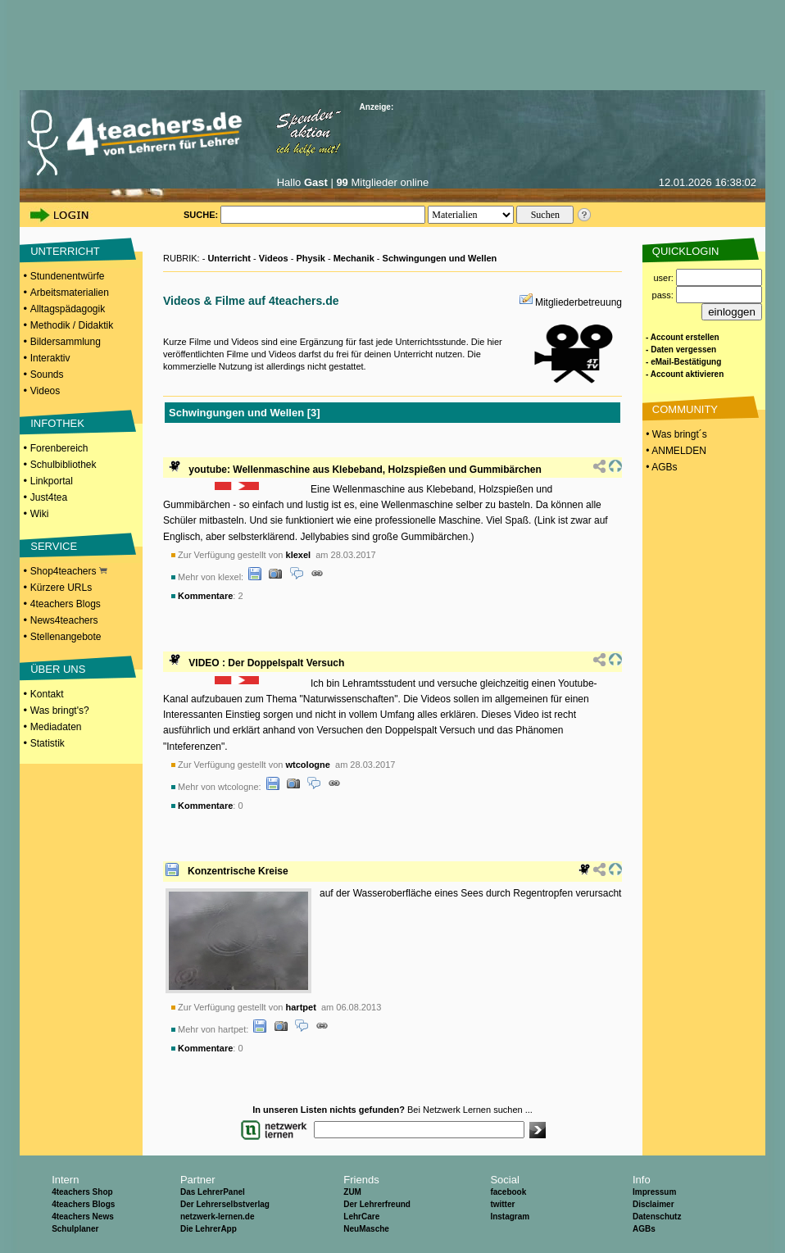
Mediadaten (56, 727)
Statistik (47, 743)
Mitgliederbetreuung (578, 302)
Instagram (509, 1216)
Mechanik (354, 258)
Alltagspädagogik (67, 309)
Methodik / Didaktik (71, 325)
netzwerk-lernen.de (217, 1216)
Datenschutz (657, 1216)
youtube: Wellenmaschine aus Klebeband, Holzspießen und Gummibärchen (365, 469)
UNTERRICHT (65, 251)
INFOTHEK (57, 423)
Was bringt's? (59, 710)
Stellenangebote (66, 636)
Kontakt (47, 694)
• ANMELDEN (674, 450)
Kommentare (205, 596)
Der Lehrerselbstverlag (225, 1204)
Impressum (654, 1191)
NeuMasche (366, 1228)
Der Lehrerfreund (377, 1204)
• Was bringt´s (675, 434)
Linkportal (51, 481)
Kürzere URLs (61, 587)
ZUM (352, 1191)
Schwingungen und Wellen (440, 258)
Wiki (39, 514)
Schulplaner (75, 1228)
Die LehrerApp (208, 1228)
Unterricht (229, 258)
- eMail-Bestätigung (683, 361)
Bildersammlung (65, 341)
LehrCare (361, 1216)
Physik (310, 258)
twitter (502, 1204)
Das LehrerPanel (212, 1191)
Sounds (47, 374)
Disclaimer (653, 1204)
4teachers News (83, 1216)
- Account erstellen (682, 337)
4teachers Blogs (65, 604)
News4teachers (64, 620)
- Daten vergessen (681, 349)
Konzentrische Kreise (238, 871)
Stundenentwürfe (67, 276)
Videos (45, 391)
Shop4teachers (68, 571)
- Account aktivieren (685, 374)
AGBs (644, 1228)
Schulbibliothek (63, 464)
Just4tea (48, 497)
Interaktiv (50, 358)
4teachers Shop (82, 1191)
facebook (508, 1191)
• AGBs (660, 467)
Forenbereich (59, 448)
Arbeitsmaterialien (69, 292)
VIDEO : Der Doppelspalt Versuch (266, 663)
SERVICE (53, 546)
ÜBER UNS (57, 669)
